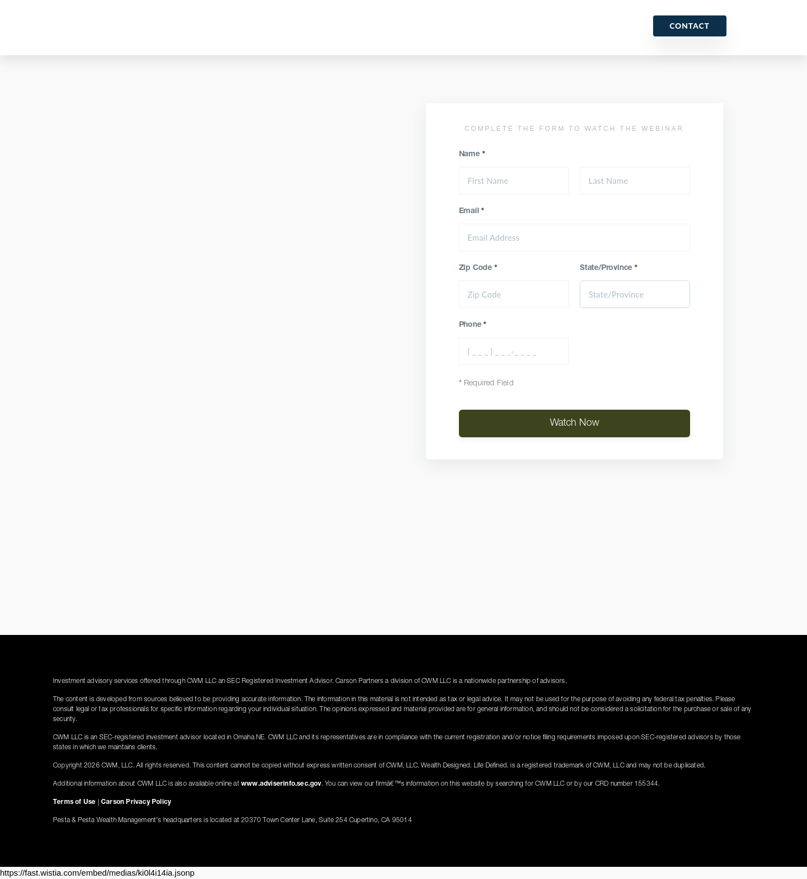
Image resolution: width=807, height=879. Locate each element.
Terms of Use (74, 802)
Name (472, 154)
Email (472, 211)
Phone (473, 325)
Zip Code (478, 268)
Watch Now (574, 423)
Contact (690, 25)
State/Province (609, 268)
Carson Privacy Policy (136, 802)
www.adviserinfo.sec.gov (281, 784)
